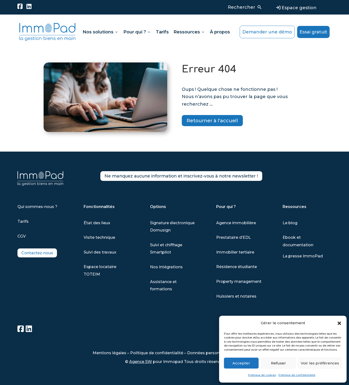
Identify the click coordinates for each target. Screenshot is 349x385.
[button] (339, 323)
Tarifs (162, 32)
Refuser (278, 363)
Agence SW (140, 361)
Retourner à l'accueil (212, 120)
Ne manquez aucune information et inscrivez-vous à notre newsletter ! (194, 177)
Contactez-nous (37, 253)
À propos (220, 32)
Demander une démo (267, 32)
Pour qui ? (137, 32)
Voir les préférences (320, 363)
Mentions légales (109, 353)
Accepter (241, 363)
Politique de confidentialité (296, 375)
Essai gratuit (313, 32)
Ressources (189, 32)
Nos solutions (101, 32)
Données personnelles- (210, 353)
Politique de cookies (262, 375)
